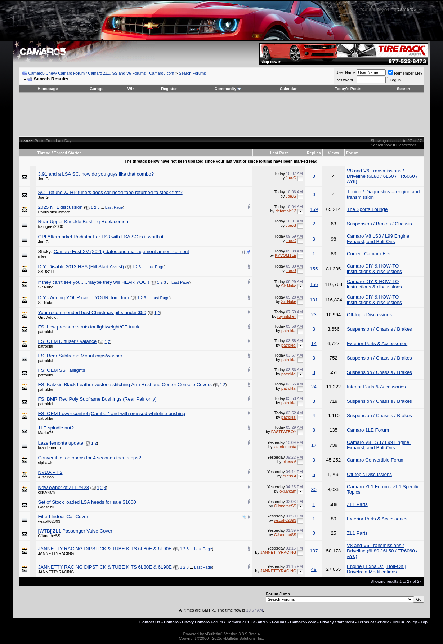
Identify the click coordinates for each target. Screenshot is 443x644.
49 (314, 569)
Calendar (288, 89)
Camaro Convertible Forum (376, 460)
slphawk (45, 462)
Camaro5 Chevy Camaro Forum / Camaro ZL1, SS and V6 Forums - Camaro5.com (101, 73)
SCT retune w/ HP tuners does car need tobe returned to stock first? (110, 192)
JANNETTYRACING (56, 553)
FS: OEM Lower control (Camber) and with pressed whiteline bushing (111, 413)
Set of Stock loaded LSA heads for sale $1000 (87, 502)
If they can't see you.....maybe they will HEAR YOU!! (93, 282)
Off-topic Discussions (369, 314)
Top (424, 622)
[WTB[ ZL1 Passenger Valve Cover (75, 531)
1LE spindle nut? (56, 428)
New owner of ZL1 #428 (63, 487)
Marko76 (46, 433)
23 (314, 314)
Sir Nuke (45, 287)
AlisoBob (46, 477)
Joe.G (43, 179)
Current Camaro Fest (369, 253)
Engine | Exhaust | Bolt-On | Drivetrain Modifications (376, 569)
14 (314, 343)
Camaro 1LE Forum (368, 430)
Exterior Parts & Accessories (377, 343)
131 (314, 300)
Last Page (114, 207)
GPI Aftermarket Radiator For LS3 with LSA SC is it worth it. (101, 236)
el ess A (289, 462)
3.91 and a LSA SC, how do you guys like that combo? (96, 174)
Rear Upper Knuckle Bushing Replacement (84, 221)
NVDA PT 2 (50, 472)
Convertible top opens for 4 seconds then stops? (89, 457)
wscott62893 (49, 521)
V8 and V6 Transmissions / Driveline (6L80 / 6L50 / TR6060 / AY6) (382, 176)
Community (228, 89)
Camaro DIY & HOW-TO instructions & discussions (374, 268)
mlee (42, 256)
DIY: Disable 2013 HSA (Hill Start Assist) (81, 266)
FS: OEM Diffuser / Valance (67, 341)
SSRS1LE (47, 271)
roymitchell (286, 316)
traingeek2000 (50, 226)
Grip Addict (48, 317)
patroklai (45, 332)
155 (314, 269)
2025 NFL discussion (60, 207)
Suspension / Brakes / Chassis (379, 223)
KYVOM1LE (285, 255)
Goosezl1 (46, 507)
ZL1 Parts (357, 504)
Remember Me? (405, 73)
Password (344, 80)
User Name (346, 72)
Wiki (131, 89)
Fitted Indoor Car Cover (63, 516)
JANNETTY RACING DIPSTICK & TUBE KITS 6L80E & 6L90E (105, 548)
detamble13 (286, 211)
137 (314, 550)
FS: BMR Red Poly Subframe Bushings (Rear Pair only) (97, 399)
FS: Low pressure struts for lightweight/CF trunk (88, 327)
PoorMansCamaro (54, 212)
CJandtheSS (285, 506)
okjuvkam (46, 492)
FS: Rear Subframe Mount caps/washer (80, 355)
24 (314, 386)
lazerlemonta (49, 448)
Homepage (47, 89)
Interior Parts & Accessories (376, 386)
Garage (96, 89)
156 (314, 284)
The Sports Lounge (367, 209)
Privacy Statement (337, 622)
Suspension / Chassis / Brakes (379, 329)
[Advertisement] (221, 114)
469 (314, 209)
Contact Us (149, 622)
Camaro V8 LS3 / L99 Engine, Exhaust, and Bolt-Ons (379, 238)
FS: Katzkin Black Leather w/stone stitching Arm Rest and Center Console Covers (125, 384)
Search (403, 89)
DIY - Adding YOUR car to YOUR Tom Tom (83, 297)
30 (314, 489)
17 (314, 445)
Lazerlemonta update (60, 443)
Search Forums (192, 73)
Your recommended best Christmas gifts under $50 (92, 312)
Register (169, 89)
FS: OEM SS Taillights (61, 370)
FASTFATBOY (283, 432)
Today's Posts (348, 89)
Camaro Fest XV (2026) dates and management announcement (121, 251)
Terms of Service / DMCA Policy (387, 622)
